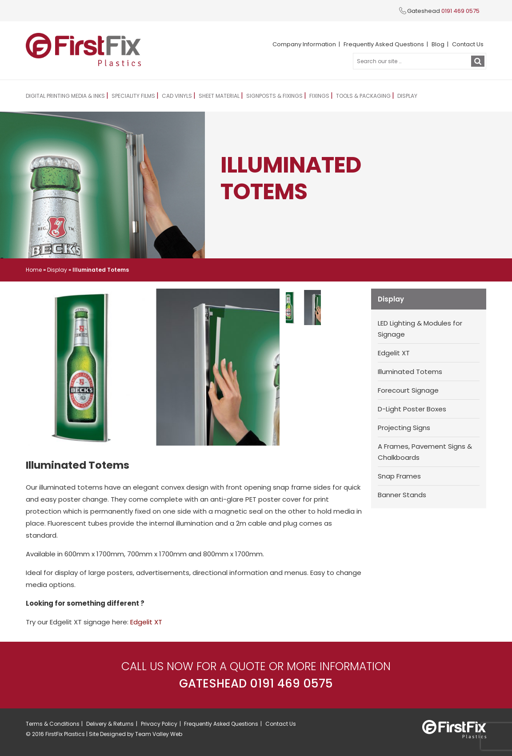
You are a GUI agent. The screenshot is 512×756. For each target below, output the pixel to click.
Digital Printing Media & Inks (65, 96)
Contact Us (468, 44)
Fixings (320, 96)
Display (408, 96)
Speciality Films (134, 96)
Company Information (304, 44)
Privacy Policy (159, 724)
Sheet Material (219, 96)
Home (34, 269)
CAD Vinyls (177, 96)
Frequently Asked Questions (384, 44)
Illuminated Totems (410, 371)
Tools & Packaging (364, 96)
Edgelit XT (394, 353)
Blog (438, 44)
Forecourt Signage (408, 390)
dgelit (142, 622)
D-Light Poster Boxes (412, 409)
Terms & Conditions (53, 724)
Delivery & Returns (110, 724)
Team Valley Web (158, 734)
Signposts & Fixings (275, 96)
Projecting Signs (404, 427)
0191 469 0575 (460, 11)
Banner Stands (402, 494)
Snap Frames (399, 476)
